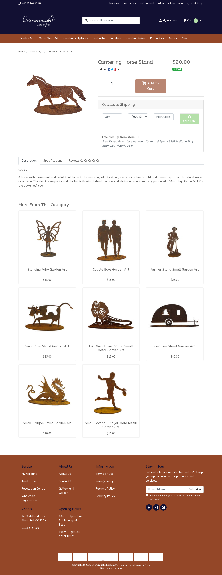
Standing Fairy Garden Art (47, 269)
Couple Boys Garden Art (111, 269)
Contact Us (130, 3)
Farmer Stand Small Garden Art (174, 269)
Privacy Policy (104, 481)
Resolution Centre (33, 488)
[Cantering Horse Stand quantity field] (113, 83)
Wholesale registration (29, 498)
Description (29, 160)
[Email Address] (166, 489)
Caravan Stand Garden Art (174, 346)
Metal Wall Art (49, 38)
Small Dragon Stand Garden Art (47, 423)
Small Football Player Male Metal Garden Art (111, 425)
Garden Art (27, 38)
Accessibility (194, 3)
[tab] (29, 161)
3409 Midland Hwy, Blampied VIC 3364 (34, 518)
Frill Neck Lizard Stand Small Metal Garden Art (111, 348)
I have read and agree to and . (173, 497)
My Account (29, 474)
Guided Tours (175, 3)
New (184, 38)
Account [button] (168, 20)
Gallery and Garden (152, 3)
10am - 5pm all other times (69, 534)
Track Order (29, 481)
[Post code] (164, 116)
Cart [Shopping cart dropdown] (191, 20)
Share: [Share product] (108, 69)
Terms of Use (105, 474)
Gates (173, 38)
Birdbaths (99, 38)
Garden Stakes (135, 38)
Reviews (84, 160)
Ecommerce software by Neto (134, 565)
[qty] (112, 116)
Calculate (189, 119)
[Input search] (114, 20)
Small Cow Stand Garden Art (47, 346)
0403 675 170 (30, 528)
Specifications (52, 160)
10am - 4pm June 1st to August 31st (70, 520)
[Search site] (86, 20)
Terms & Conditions (186, 495)
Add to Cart (150, 86)
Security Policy (105, 496)
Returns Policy (105, 488)
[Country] (138, 116)
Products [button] (156, 38)
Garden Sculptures (75, 38)
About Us (113, 3)
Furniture (116, 38)
